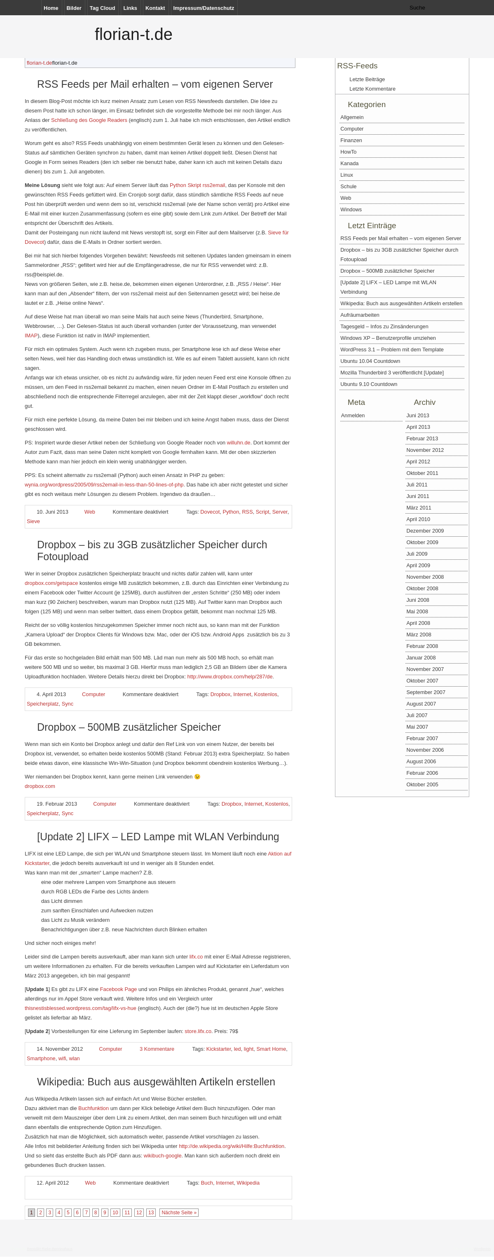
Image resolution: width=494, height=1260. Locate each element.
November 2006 (425, 750)
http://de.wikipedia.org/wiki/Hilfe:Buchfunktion (231, 1146)
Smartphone (41, 1058)
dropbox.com (40, 786)
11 (127, 1213)
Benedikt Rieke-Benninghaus (49, 1249)
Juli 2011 (416, 485)
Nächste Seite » (179, 1213)
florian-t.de (134, 34)
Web (89, 512)
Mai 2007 (417, 727)
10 (115, 1213)
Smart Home (271, 1049)
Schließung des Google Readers (89, 120)
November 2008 (425, 577)
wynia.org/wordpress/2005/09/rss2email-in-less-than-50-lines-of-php (104, 485)
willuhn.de (239, 442)
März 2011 (418, 508)
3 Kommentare (157, 1049)
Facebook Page (118, 989)
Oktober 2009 (422, 542)
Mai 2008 (417, 611)
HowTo (348, 152)
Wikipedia (248, 1183)
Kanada (349, 163)
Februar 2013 (422, 438)
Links (130, 8)
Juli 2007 (416, 715)
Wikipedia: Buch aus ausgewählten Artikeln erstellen (156, 1081)
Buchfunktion (93, 1108)
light (248, 1049)
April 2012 (418, 461)
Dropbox (220, 694)
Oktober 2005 (422, 784)
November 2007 (425, 669)
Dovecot (210, 512)
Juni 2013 (417, 415)
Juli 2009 (416, 554)
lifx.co (196, 957)
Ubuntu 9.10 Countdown (368, 384)
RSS (247, 512)
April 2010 (418, 519)
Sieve (33, 521)
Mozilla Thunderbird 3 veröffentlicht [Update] (392, 372)
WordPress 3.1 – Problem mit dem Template (392, 349)
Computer (93, 694)
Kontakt (155, 8)
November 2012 (425, 450)
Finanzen (351, 140)
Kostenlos (265, 694)
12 (139, 1213)
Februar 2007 (422, 738)
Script (262, 512)
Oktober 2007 (422, 681)
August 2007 (421, 704)
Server (280, 512)
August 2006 (421, 761)
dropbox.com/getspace (51, 583)
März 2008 (418, 634)
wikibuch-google (163, 1155)
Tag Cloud (102, 8)
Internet (242, 694)
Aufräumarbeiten (359, 315)
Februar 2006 (422, 773)
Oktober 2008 (422, 588)
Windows (351, 209)
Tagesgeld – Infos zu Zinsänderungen (384, 326)
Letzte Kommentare (372, 89)
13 (151, 1213)
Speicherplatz (43, 704)
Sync (67, 704)
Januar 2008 (420, 658)
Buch (207, 1183)
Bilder (74, 8)
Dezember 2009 (425, 531)
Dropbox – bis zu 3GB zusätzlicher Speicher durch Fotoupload (399, 254)
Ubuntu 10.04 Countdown (370, 361)
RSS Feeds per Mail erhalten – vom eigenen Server (155, 84)
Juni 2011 (417, 496)
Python (230, 512)
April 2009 (418, 565)
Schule (348, 186)
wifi (62, 1058)
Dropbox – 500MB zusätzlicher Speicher (129, 727)
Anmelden (353, 415)
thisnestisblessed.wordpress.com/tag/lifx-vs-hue (80, 1008)
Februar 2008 (422, 646)
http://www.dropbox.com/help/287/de (230, 676)
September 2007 (425, 692)
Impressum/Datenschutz (203, 8)
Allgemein (351, 117)
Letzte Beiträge (367, 79)
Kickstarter (218, 1049)
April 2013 (418, 427)
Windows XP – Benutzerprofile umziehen (388, 338)
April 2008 (418, 623)
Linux (346, 175)
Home (51, 8)
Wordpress (482, 1249)
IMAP (31, 335)
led (237, 1049)
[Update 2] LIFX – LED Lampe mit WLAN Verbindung (158, 836)
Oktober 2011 (422, 473)
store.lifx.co (198, 1031)
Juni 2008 (417, 600)
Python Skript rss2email (197, 185)
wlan (74, 1058)
